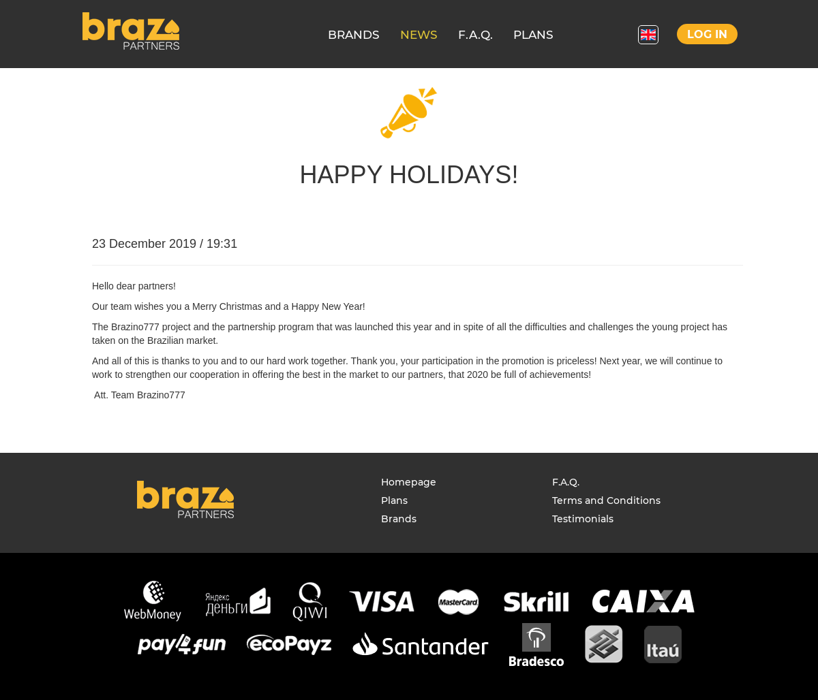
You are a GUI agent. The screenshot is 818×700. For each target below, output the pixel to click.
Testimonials (583, 519)
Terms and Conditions (606, 500)
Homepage (408, 482)
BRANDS (354, 35)
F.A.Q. (475, 35)
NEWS (419, 35)
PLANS (533, 35)
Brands (398, 519)
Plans (394, 500)
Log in (707, 34)
